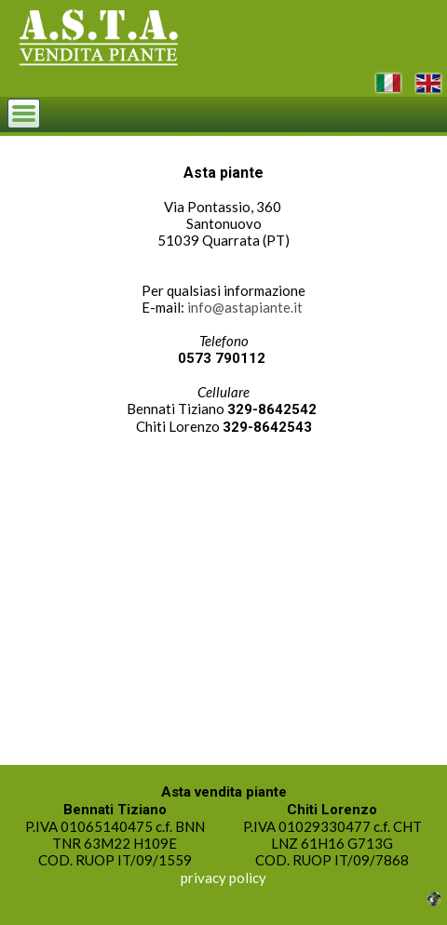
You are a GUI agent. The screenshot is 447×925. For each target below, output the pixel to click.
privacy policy (223, 877)
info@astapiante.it (245, 307)
